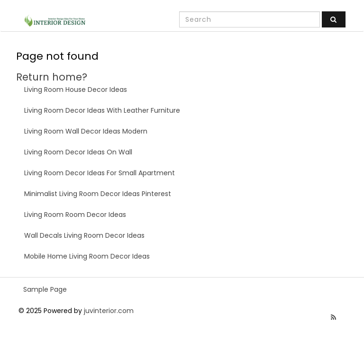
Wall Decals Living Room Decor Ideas (84, 235)
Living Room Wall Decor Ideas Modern (85, 131)
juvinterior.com (109, 310)
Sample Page (45, 289)
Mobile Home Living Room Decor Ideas (87, 256)
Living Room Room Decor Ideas (75, 214)
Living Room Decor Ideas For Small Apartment (99, 173)
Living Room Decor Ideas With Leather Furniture (102, 110)
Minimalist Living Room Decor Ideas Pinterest (97, 193)
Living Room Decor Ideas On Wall (78, 152)
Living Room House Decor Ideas (75, 89)
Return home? (51, 77)
